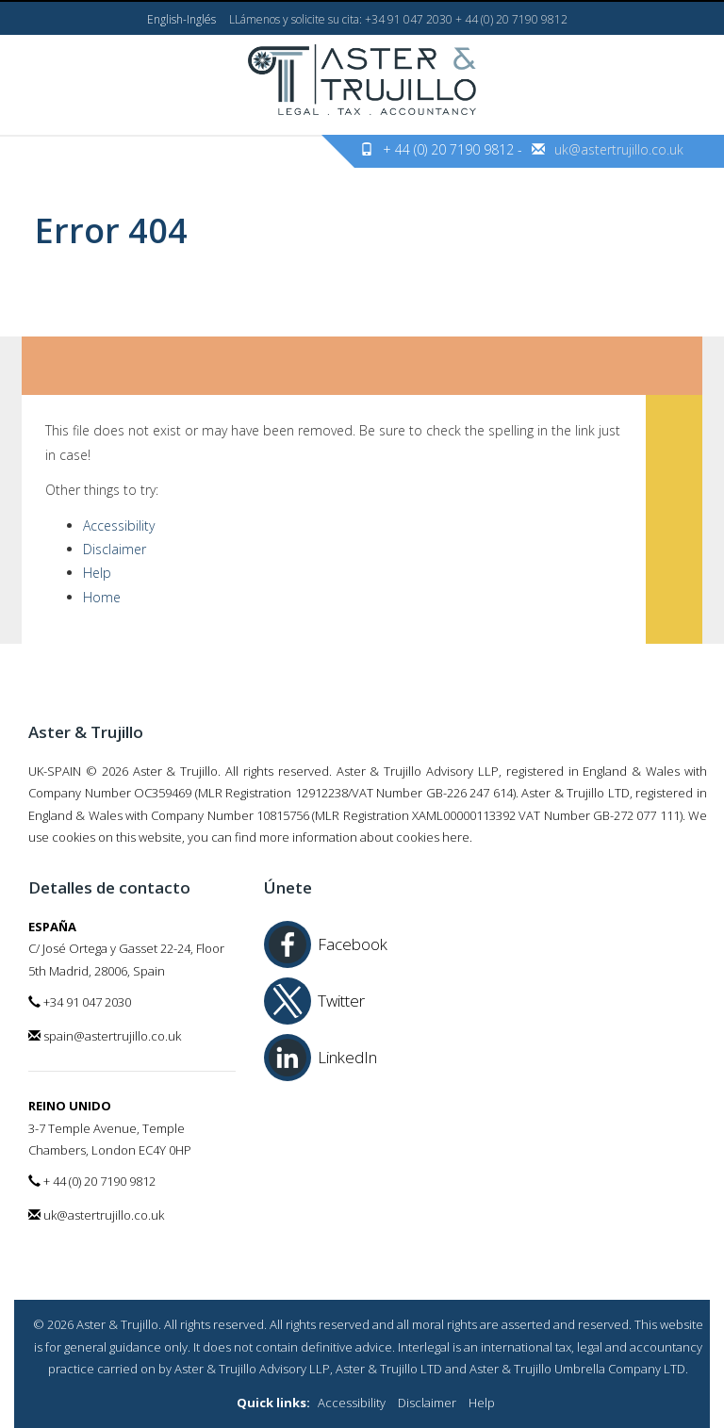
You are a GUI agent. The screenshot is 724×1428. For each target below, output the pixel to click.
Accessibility (119, 525)
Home (102, 597)
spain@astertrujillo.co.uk (104, 1035)
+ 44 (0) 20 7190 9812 (92, 1181)
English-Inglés (181, 19)
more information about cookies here (364, 837)
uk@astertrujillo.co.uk (618, 149)
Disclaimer (114, 549)
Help (97, 573)
